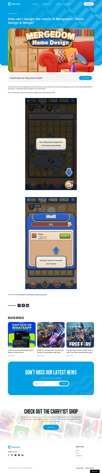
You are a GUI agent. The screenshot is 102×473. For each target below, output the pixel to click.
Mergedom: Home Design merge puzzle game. (33, 294)
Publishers (79, 456)
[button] (35, 4)
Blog (77, 453)
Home (77, 450)
